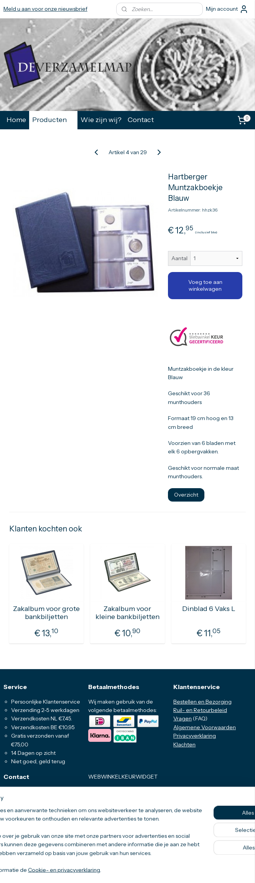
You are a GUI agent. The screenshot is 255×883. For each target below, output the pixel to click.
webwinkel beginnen (144, 869)
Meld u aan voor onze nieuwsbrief (45, 8)
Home (16, 120)
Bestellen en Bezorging (202, 701)
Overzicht (186, 494)
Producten (53, 120)
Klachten (184, 744)
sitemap (107, 869)
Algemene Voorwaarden (204, 727)
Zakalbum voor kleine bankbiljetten (127, 613)
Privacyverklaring (194, 735)
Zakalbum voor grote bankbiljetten (46, 613)
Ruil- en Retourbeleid (200, 710)
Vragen (182, 718)
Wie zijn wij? (101, 120)
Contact (141, 120)
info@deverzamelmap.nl (40, 825)
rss (120, 869)
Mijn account (227, 9)
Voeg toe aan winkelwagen (205, 285)
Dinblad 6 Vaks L (208, 609)
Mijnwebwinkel (203, 869)
